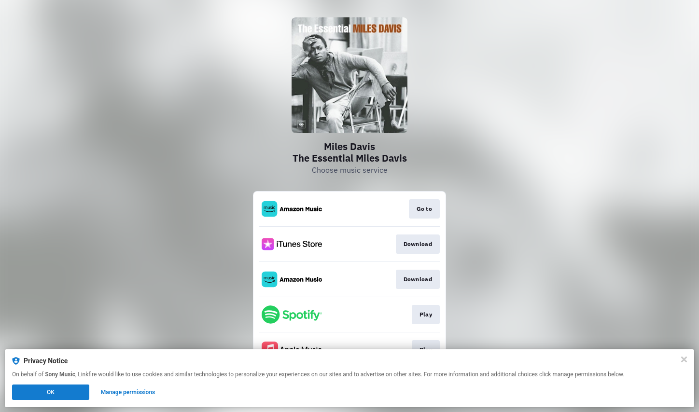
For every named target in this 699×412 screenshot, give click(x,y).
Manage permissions (128, 392)
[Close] (684, 359)
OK (51, 392)
